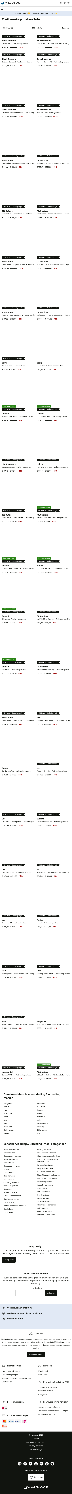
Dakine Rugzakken (44, 1182)
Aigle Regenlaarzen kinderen (48, 1156)
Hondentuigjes (43, 1195)
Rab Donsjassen (43, 1192)
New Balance (42, 1123)
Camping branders (11, 1182)
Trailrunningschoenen (12, 1196)
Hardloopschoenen (11, 1199)
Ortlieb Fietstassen (44, 1202)
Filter (8, 28)
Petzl (39, 1133)
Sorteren (65, 28)
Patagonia (8, 1103)
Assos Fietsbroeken (45, 1185)
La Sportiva (8, 1113)
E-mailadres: (36, 1288)
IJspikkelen (8, 1189)
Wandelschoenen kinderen (15, 1206)
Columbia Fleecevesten (47, 1172)
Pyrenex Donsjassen (45, 1165)
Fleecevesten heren (12, 1166)
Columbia (41, 1107)
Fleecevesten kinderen (46, 1153)
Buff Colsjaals (42, 1208)
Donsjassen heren (11, 1159)
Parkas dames (9, 1153)
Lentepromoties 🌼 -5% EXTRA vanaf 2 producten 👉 (36, 13)
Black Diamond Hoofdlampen (49, 1175)
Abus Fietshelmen (44, 1211)
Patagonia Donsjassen (46, 1215)
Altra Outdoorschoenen (46, 1205)
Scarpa (40, 1110)
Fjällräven (41, 1103)
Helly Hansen (9, 1130)
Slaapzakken (9, 1179)
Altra (5, 1120)
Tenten (6, 1169)
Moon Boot (8, 1127)
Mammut (41, 1117)
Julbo (39, 1120)
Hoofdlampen (9, 1176)
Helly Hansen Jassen (45, 1168)
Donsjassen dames (11, 1149)
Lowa (6, 1117)
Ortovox (7, 1107)
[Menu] (2, 9)
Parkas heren (9, 1163)
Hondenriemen (43, 1198)
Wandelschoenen (11, 1192)
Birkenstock (42, 1130)
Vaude (39, 1113)
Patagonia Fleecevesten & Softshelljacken (48, 1161)
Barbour (7, 1133)
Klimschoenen (9, 1202)
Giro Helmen (42, 1188)
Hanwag (40, 1127)
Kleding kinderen (44, 1149)
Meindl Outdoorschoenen (47, 1178)
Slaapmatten (9, 1173)
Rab (5, 1110)
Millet (6, 1123)
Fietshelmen (8, 1209)
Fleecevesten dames (12, 1156)
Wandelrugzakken (11, 1186)
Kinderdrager (9, 1212)
